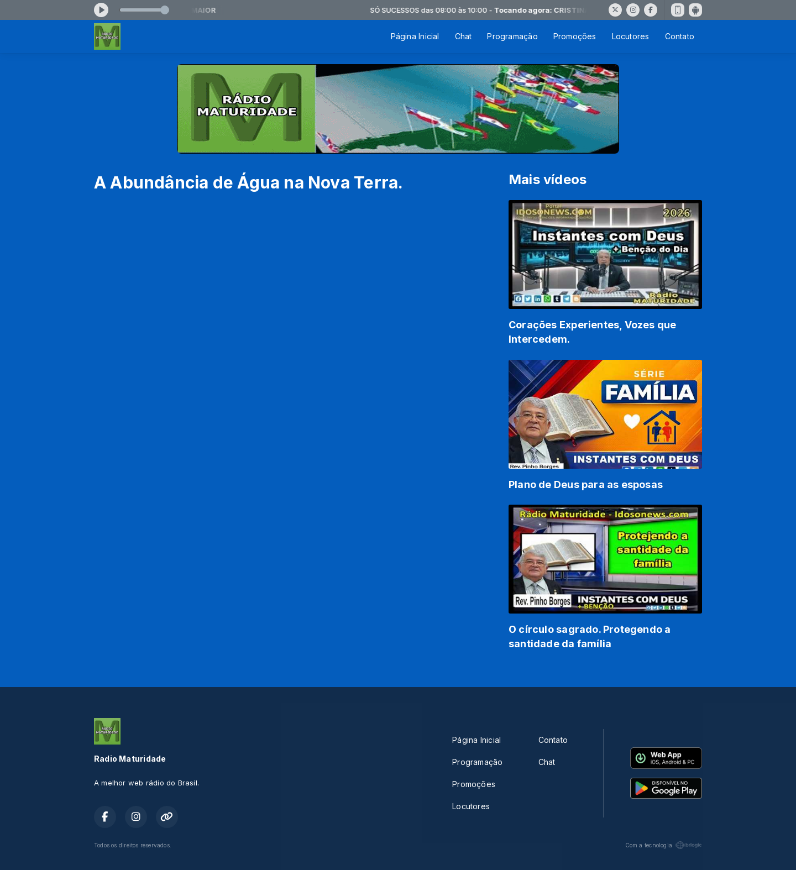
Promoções (574, 36)
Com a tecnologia (663, 845)
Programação (512, 36)
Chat (463, 36)
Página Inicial (415, 36)
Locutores (631, 36)
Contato (679, 36)
